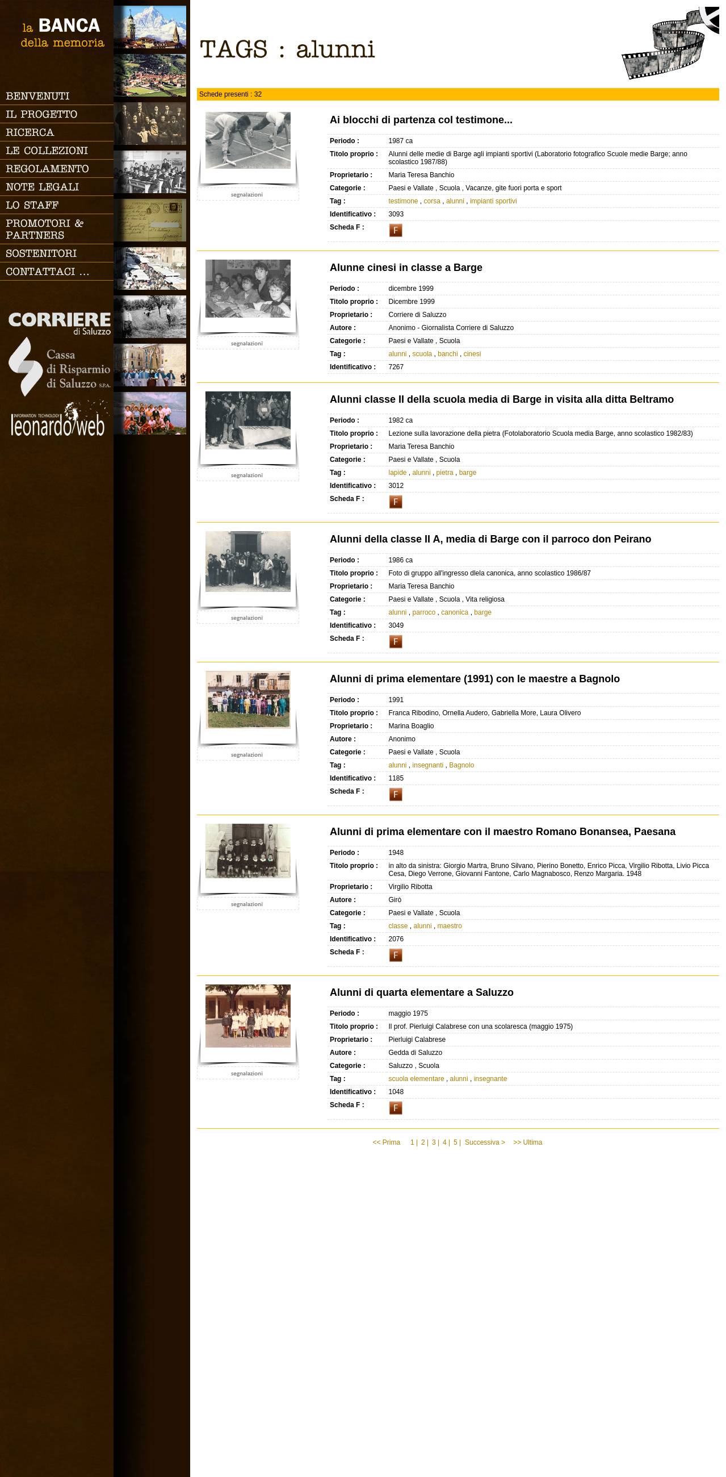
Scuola (152, 172)
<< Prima (387, 1142)
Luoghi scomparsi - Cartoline (152, 220)
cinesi (472, 354)
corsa (432, 201)
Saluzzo (152, 27)
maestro (450, 926)
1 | (414, 1142)
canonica (454, 612)
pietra (445, 473)
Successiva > (485, 1142)
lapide (398, 473)
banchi (448, 354)
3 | (435, 1142)
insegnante (490, 1079)
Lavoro (152, 316)
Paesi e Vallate (152, 75)
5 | (457, 1142)
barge (468, 473)
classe (398, 926)
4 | (446, 1142)
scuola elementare (416, 1079)
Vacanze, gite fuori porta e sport (152, 413)
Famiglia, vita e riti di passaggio (152, 123)
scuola (423, 354)
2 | (425, 1142)
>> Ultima (528, 1142)
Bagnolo (461, 765)
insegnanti (428, 765)
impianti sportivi (493, 201)
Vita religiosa (152, 365)
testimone (403, 201)
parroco (424, 612)
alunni (455, 201)
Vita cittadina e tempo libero (152, 268)
